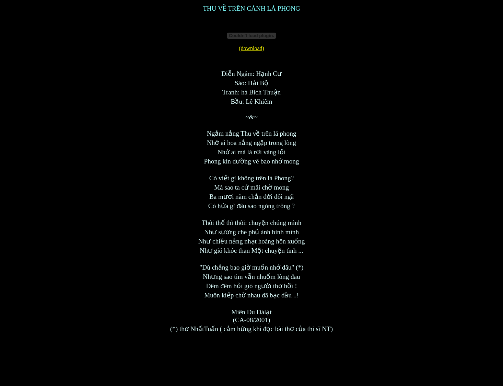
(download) (251, 48)
